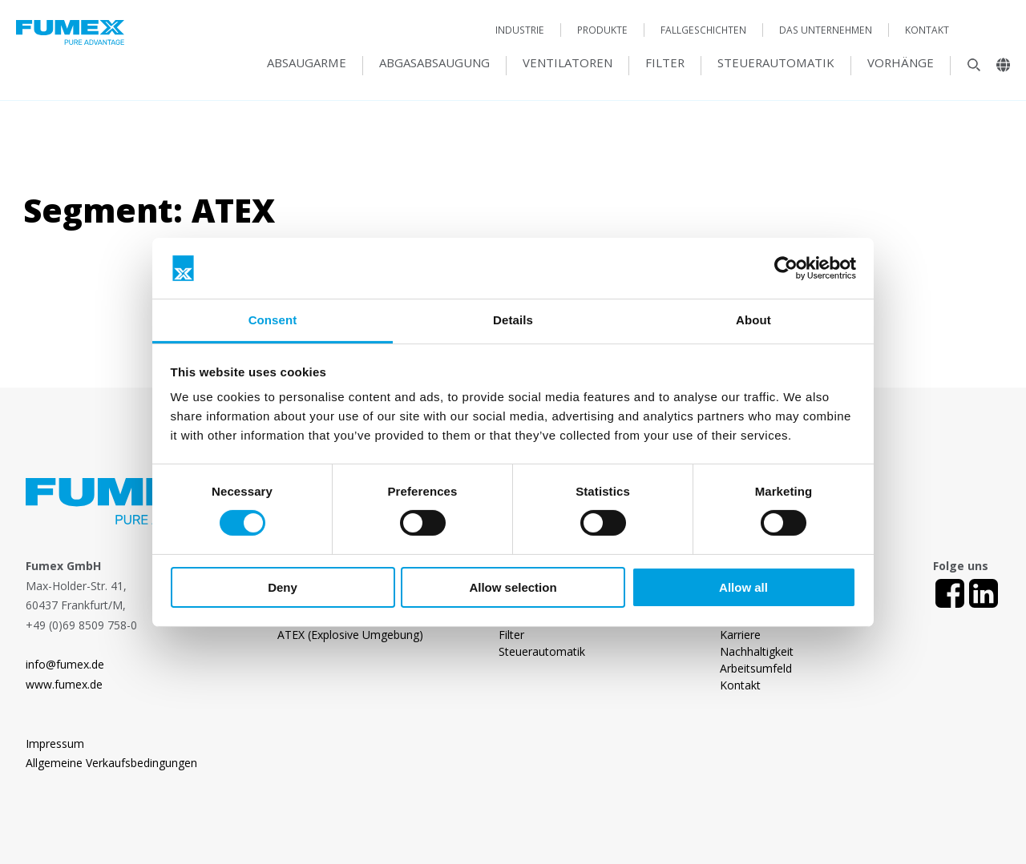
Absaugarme (306, 63)
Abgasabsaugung (434, 63)
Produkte (602, 30)
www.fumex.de (64, 684)
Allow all (743, 587)
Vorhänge (900, 63)
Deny (282, 587)
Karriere (740, 634)
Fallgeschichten (703, 30)
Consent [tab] (272, 320)
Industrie (519, 30)
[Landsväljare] (997, 69)
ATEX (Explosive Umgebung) (350, 634)
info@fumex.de (65, 664)
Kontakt (927, 30)
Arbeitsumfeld (756, 668)
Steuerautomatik (775, 63)
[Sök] (966, 69)
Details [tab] (513, 320)
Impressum (55, 743)
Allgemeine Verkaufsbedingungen (111, 762)
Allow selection (512, 587)
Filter (665, 63)
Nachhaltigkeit (757, 651)
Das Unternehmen (825, 30)
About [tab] (753, 320)
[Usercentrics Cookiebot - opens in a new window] (786, 268)
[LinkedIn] (983, 593)
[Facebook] (950, 593)
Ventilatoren (567, 63)
